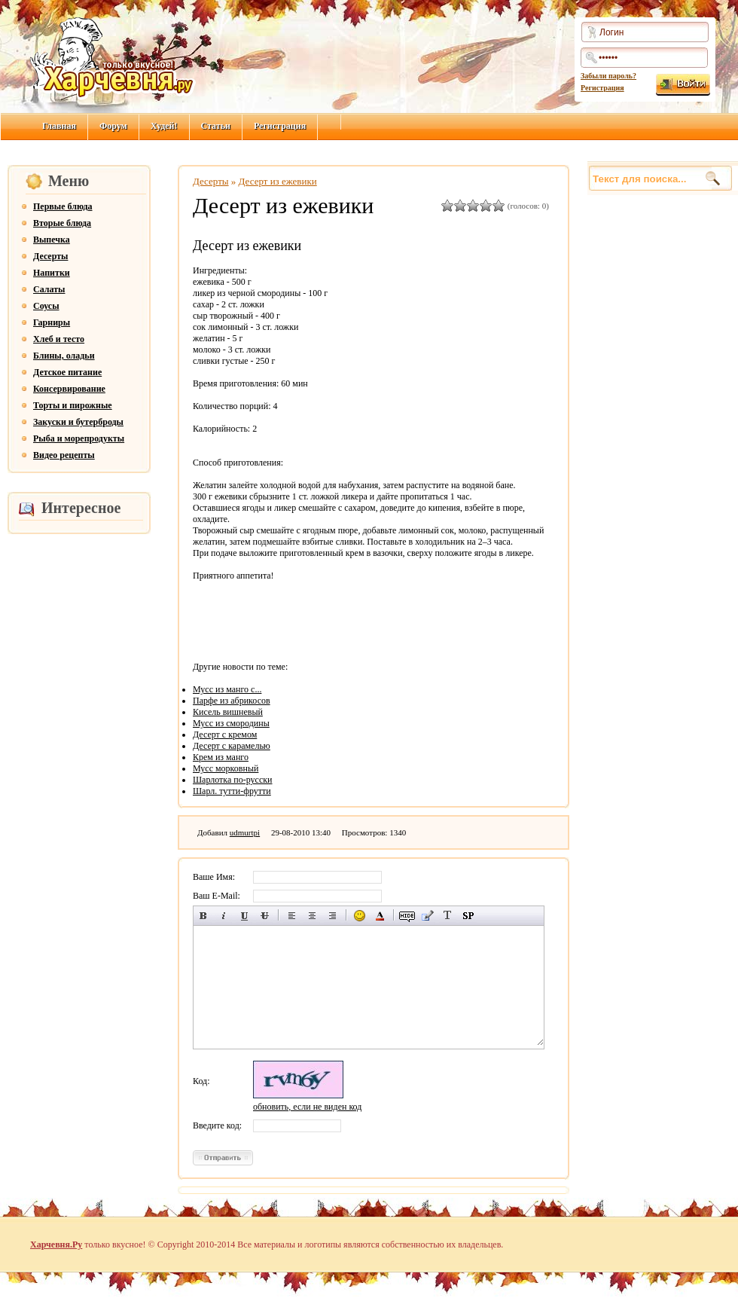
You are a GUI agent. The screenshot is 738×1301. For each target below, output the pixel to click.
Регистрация (602, 88)
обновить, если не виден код (307, 1106)
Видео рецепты (64, 455)
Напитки (51, 272)
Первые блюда (63, 206)
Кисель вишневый (228, 712)
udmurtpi (245, 832)
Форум (113, 126)
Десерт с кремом (225, 734)
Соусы (46, 306)
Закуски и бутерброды (78, 422)
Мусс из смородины (231, 723)
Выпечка (51, 239)
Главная (59, 126)
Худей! (164, 126)
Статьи (215, 126)
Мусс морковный (225, 768)
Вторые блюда (62, 223)
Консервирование (69, 388)
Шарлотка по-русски (233, 779)
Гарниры (51, 322)
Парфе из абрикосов (231, 700)
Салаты (49, 289)
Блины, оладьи (64, 355)
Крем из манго (221, 757)
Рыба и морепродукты (78, 438)
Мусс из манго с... (227, 689)
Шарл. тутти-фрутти (232, 791)
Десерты (50, 256)
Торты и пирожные (72, 405)
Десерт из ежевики (278, 181)
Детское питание (67, 372)
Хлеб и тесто (58, 339)
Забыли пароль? (608, 76)
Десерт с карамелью (231, 746)
